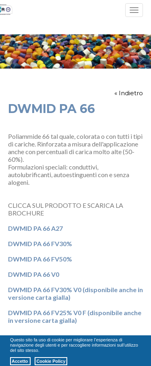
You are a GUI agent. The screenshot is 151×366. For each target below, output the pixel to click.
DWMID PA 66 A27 (35, 228)
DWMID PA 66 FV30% (40, 243)
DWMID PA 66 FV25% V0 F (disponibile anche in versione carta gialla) (74, 316)
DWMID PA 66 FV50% (40, 259)
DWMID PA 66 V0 (33, 274)
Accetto (20, 361)
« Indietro (128, 93)
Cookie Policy (50, 361)
